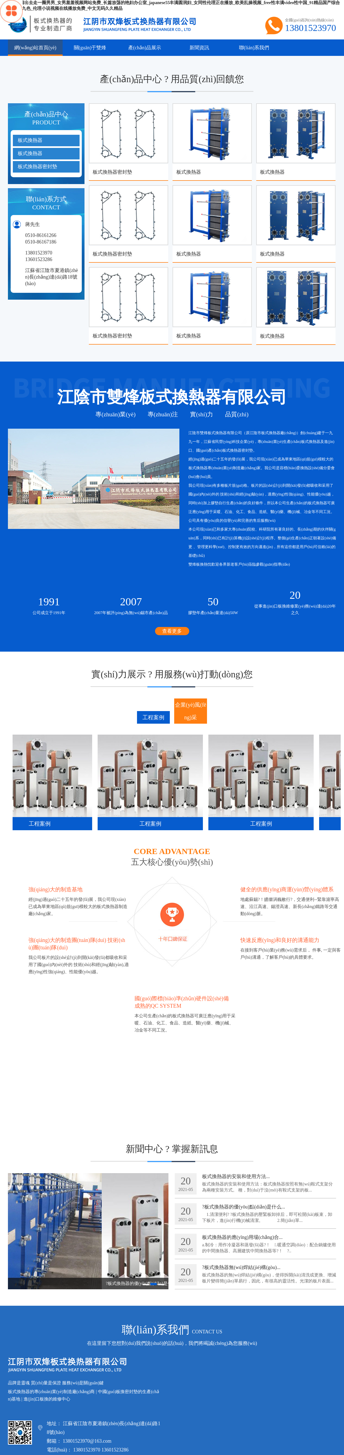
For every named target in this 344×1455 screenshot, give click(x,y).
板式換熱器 (30, 140)
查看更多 (172, 631)
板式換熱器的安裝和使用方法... (236, 1176)
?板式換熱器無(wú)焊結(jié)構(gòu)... (241, 1267)
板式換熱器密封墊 (37, 166)
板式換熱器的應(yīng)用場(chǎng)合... (242, 1237)
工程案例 (153, 717)
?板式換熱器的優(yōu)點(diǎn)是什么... (243, 1207)
